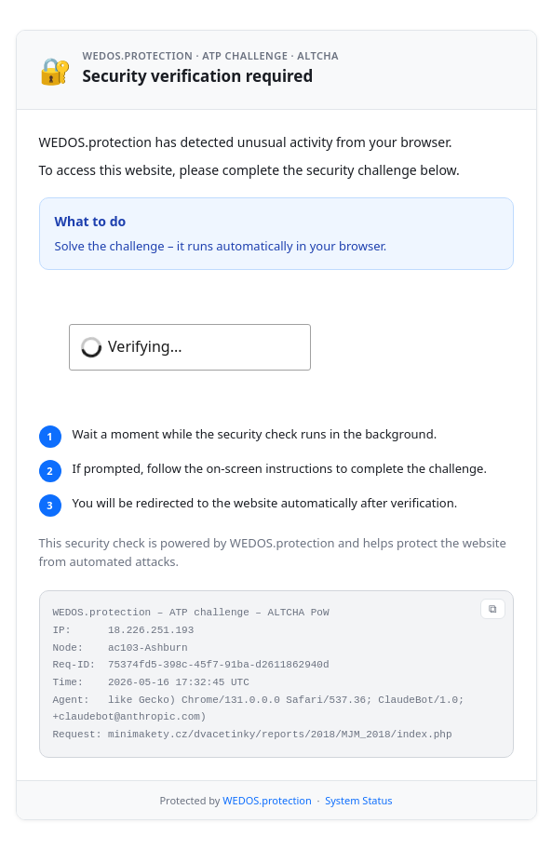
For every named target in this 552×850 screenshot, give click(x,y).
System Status (358, 800)
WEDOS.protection (266, 800)
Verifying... (145, 346)
